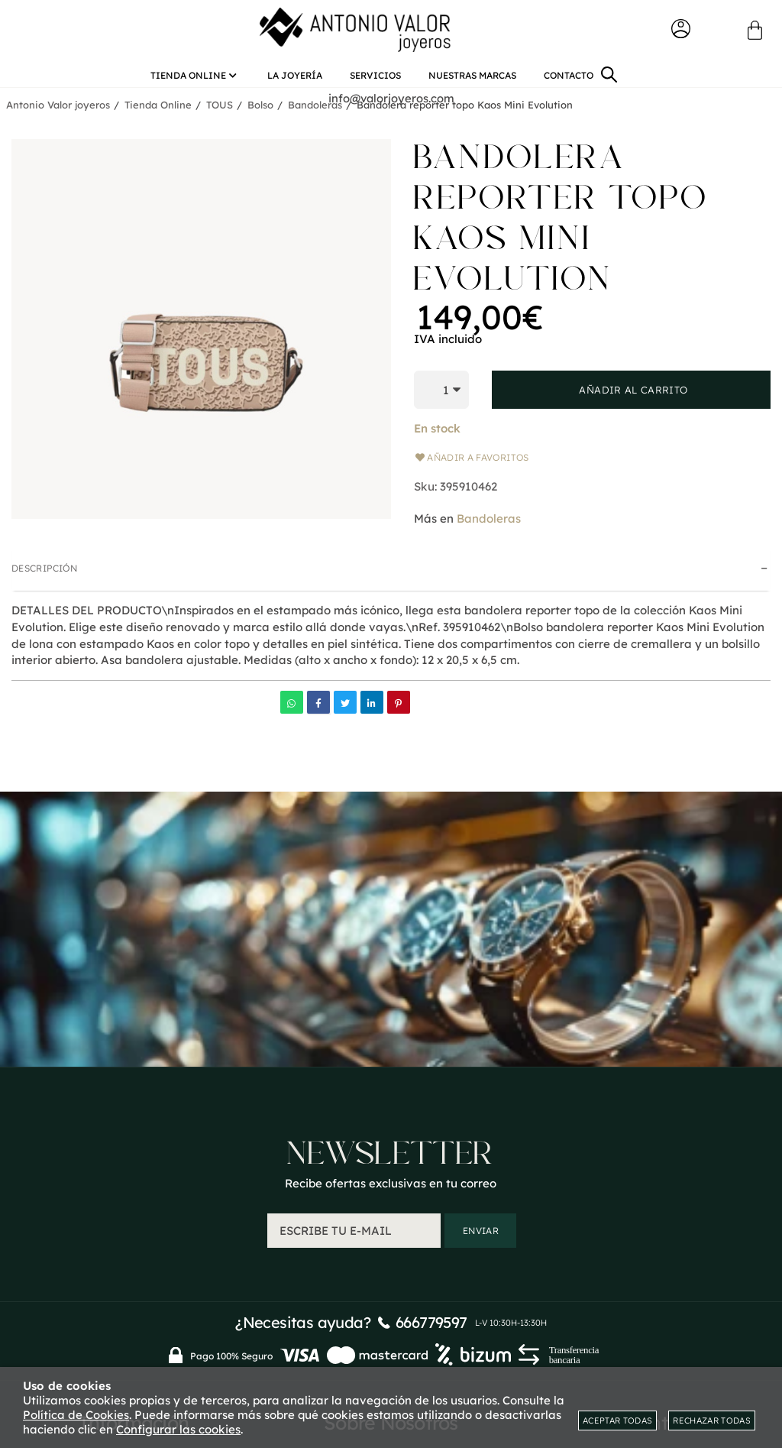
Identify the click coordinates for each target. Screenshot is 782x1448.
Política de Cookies (76, 1415)
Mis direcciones (648, 1256)
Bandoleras (489, 522)
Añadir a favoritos (471, 461)
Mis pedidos (647, 1211)
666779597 (431, 1052)
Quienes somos (390, 1189)
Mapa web (134, 1256)
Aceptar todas (617, 1420)
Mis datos (647, 1233)
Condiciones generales (134, 1233)
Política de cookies (390, 1278)
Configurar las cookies (178, 1429)
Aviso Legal (390, 1233)
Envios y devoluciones (134, 1211)
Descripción (44, 572)
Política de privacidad (391, 1256)
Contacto (134, 1189)
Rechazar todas (712, 1420)
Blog (390, 1211)
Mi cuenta (647, 1189)
